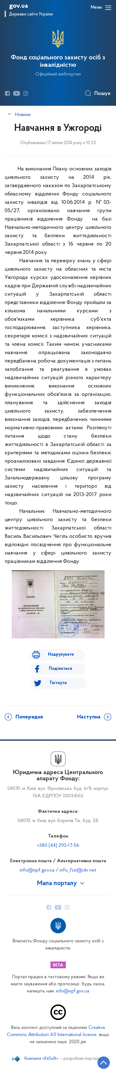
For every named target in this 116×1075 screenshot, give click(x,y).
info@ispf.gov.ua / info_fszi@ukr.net (58, 870)
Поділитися (60, 668)
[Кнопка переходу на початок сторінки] (103, 1062)
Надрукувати (61, 654)
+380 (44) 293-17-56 (58, 845)
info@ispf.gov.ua (72, 991)
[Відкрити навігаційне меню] (108, 8)
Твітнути (58, 683)
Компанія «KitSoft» (41, 1059)
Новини (23, 114)
